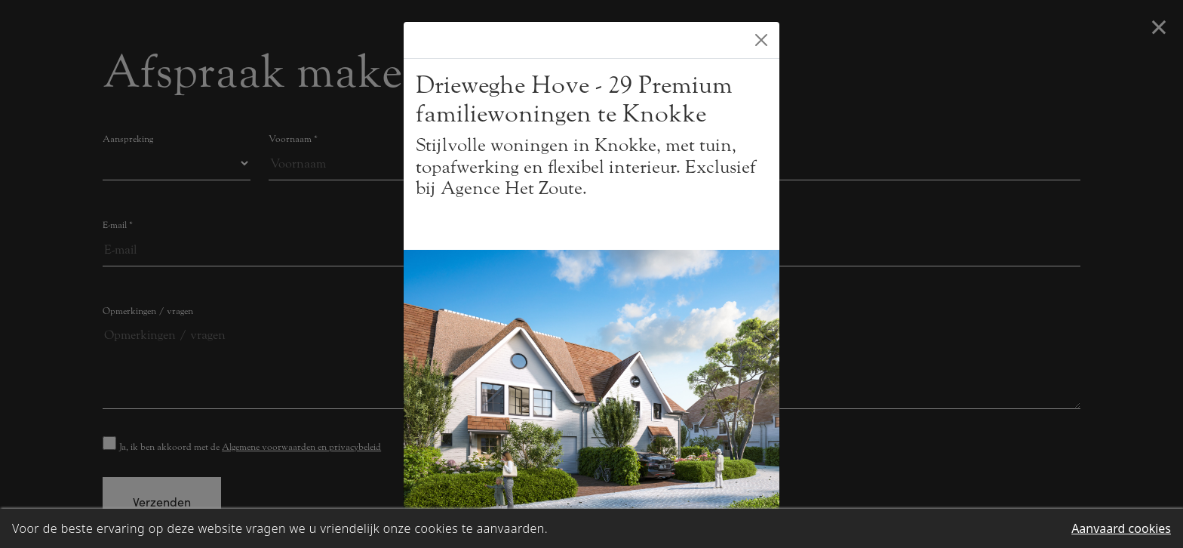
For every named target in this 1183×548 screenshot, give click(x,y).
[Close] (761, 40)
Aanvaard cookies (1121, 528)
